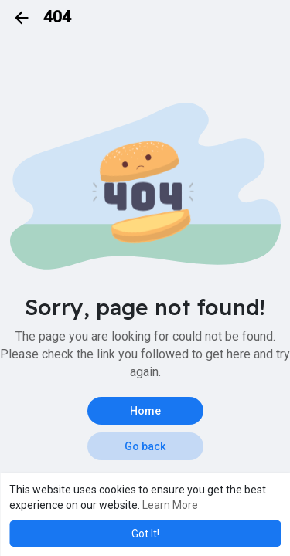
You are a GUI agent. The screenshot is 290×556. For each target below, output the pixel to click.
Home (145, 411)
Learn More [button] (170, 505)
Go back (145, 446)
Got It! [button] (145, 533)
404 (57, 17)
